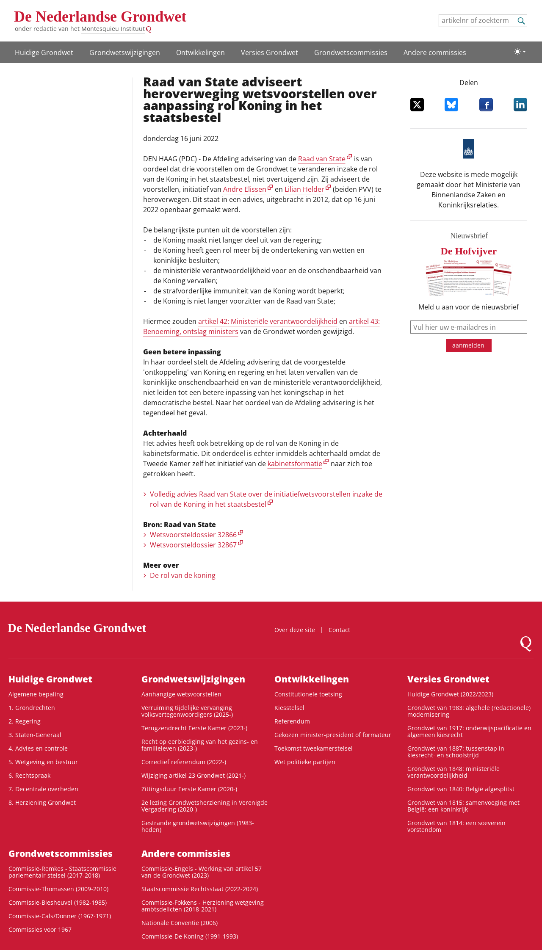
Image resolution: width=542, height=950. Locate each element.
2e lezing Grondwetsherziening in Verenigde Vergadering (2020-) (204, 805)
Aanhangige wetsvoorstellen (181, 694)
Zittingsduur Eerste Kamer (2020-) (189, 789)
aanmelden (468, 345)
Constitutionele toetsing (308, 694)
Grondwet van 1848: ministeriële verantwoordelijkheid (453, 772)
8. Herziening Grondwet (42, 802)
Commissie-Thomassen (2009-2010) (58, 889)
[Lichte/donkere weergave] (520, 52)
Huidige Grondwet (44, 52)
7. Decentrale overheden (43, 789)
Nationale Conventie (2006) (179, 923)
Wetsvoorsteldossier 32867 (193, 545)
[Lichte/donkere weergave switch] (520, 51)
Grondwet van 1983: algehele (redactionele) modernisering (469, 711)
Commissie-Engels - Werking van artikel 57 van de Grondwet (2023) (201, 871)
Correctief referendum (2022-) (183, 762)
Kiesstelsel (289, 708)
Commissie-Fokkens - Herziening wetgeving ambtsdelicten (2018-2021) (202, 905)
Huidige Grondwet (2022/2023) (450, 694)
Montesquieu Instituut (113, 29)
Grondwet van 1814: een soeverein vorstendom (456, 826)
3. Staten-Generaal (34, 735)
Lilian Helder (304, 189)
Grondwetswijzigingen (124, 52)
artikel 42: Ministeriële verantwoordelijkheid (267, 321)
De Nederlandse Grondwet (100, 16)
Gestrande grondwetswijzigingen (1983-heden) (197, 826)
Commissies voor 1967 (40, 929)
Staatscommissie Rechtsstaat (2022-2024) (199, 889)
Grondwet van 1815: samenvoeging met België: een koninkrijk (463, 805)
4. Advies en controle (38, 748)
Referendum (292, 721)
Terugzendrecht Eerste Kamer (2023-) (194, 728)
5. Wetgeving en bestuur (43, 762)
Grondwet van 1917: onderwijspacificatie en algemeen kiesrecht (469, 731)
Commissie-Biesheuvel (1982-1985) (57, 902)
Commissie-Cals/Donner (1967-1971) (59, 916)
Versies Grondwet (269, 52)
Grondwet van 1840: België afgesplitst (460, 789)
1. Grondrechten (31, 708)
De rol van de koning (183, 575)
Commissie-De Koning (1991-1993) (189, 936)
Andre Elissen (244, 189)
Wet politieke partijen (304, 762)
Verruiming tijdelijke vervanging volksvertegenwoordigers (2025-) (187, 711)
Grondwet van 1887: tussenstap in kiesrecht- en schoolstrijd (455, 751)
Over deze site (294, 630)
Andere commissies (435, 52)
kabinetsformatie (295, 463)
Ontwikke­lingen (200, 52)
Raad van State (322, 158)
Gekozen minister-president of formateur (332, 735)
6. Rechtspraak (29, 775)
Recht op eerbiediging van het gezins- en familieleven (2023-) (199, 744)
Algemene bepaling (36, 694)
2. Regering (24, 721)
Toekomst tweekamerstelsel (313, 748)
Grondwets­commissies (350, 52)
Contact (339, 630)
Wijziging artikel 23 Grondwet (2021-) (193, 775)
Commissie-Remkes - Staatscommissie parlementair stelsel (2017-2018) (62, 871)
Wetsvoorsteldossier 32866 (193, 534)
